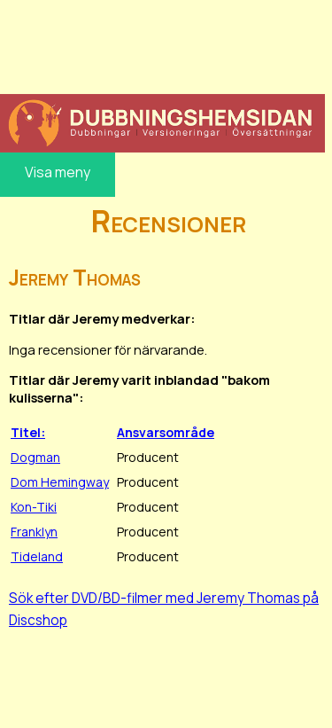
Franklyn (34, 531)
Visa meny (57, 172)
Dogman (35, 457)
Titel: (28, 432)
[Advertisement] (162, 44)
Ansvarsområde (165, 432)
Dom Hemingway (60, 482)
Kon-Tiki (34, 506)
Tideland (37, 556)
